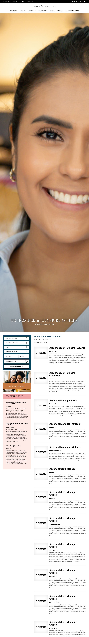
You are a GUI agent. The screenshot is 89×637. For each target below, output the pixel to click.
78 (42, 342)
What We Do (31, 10)
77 (41, 342)
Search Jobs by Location (11, 351)
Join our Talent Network (72, 10)
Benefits (52, 10)
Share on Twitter (80, 1)
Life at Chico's (42, 10)
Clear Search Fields (16, 366)
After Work (60, 10)
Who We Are (22, 10)
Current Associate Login (10, 1)
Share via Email (84, 1)
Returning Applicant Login (26, 1)
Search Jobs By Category (12, 342)
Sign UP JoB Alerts (16, 386)
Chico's (7, 347)
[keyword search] (16, 338)
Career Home (13, 10)
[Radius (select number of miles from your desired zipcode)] (23, 356)
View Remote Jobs (11, 361)
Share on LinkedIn (82, 1)
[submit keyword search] (26, 338)
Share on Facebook (78, 1)
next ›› (45, 342)
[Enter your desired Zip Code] (12, 356)
